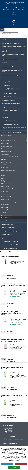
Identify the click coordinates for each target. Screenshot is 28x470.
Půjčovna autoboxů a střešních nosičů (13, 439)
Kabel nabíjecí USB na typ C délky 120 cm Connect (14, 396)
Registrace (16, 3)
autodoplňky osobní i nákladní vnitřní (10, 32)
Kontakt (10, 430)
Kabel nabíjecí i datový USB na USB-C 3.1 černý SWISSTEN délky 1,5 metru (13, 340)
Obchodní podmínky (13, 2)
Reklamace (21, 2)
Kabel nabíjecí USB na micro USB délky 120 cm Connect (13, 368)
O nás (5, 2)
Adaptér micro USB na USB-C (10, 256)
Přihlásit (9, 3)
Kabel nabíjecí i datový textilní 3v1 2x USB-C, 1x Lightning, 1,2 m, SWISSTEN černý (13, 285)
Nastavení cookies (9, 428)
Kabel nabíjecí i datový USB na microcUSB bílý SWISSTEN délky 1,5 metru (12, 313)
